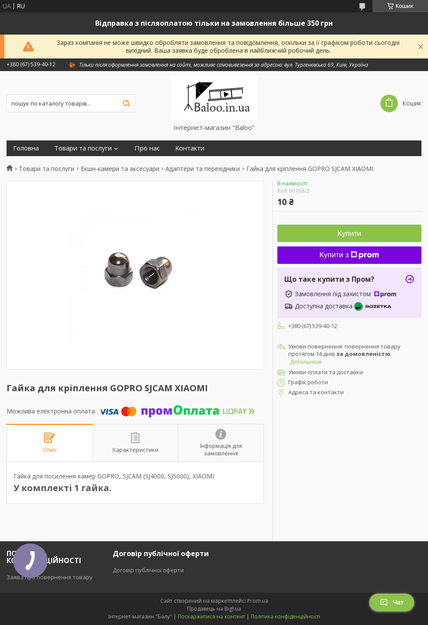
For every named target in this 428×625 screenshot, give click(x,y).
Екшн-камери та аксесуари (120, 169)
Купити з (350, 255)
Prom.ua (257, 601)
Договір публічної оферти (148, 570)
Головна (26, 148)
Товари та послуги (83, 148)
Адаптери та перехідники (203, 169)
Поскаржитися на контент (211, 616)
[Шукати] (126, 103)
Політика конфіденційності (285, 616)
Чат (392, 602)
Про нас (147, 148)
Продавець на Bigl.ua (214, 608)
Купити (349, 233)
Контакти (189, 148)
